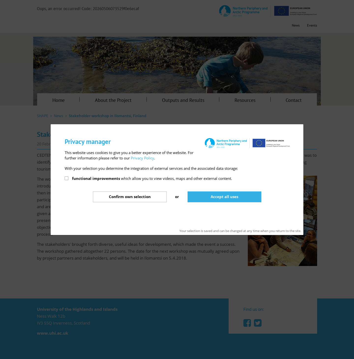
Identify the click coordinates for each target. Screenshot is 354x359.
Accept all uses (224, 196)
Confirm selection (130, 196)
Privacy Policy (142, 158)
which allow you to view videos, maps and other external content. (152, 178)
